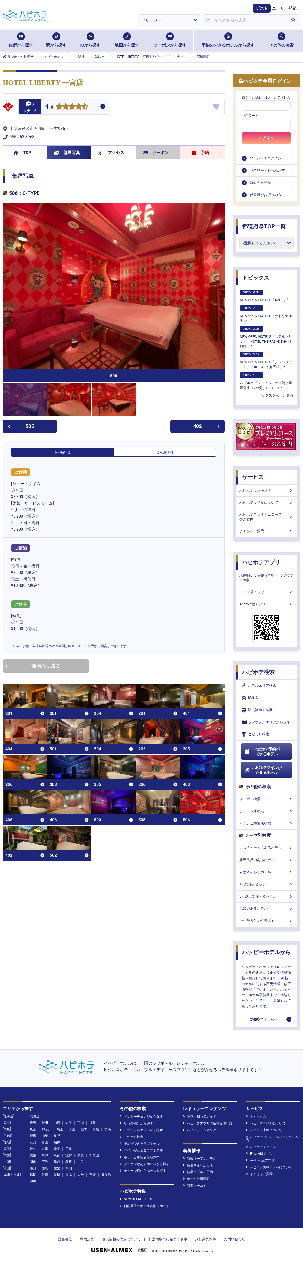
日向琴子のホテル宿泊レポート (144, 1206)
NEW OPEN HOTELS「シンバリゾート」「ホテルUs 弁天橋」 (266, 360)
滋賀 (68, 1155)
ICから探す (90, 40)
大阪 (33, 1155)
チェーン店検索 (266, 811)
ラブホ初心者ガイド (199, 1116)
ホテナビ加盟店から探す (140, 1157)
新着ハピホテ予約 (198, 1172)
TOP (22, 152)
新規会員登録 (260, 183)
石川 (33, 1142)
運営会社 (65, 1239)
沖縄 (33, 1181)
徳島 (45, 1168)
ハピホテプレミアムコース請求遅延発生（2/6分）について (266, 381)
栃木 (84, 1129)
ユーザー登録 (284, 8)
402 (206, 426)
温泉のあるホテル (266, 909)
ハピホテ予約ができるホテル (262, 752)
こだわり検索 (255, 734)
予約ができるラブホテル (140, 1144)
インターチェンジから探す (141, 1116)
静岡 (57, 1149)
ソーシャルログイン (265, 158)
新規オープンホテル (199, 1158)
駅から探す (56, 40)
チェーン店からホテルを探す (143, 1171)
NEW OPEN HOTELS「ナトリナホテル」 (266, 314)
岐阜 (45, 1149)
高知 (68, 1168)
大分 (80, 1175)
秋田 (45, 1123)
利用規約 (87, 1239)
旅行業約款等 (205, 1239)
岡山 (33, 1162)
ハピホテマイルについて (266, 502)
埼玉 (60, 1129)
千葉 (72, 1129)
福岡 (33, 1175)
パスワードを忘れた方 (267, 170)
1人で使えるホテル (266, 884)
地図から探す (127, 40)
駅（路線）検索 (257, 710)
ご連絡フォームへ (263, 1019)
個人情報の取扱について (121, 1239)
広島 (45, 1162)
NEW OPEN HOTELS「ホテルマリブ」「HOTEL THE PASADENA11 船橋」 (266, 337)
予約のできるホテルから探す (228, 40)
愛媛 (57, 1168)
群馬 (107, 1129)
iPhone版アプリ (266, 592)
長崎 (57, 1175)
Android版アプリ (266, 604)
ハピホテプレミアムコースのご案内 (266, 516)
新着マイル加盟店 (198, 1165)
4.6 (49, 107)
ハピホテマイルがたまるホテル (263, 770)
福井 (57, 1142)
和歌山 (94, 1155)
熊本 (68, 1175)
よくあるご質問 (266, 531)
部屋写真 (67, 152)
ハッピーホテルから (266, 952)
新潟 (33, 1136)
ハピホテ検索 (258, 672)
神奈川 (46, 1129)
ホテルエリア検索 (259, 686)
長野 (57, 1136)
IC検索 (250, 698)
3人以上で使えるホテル (266, 896)
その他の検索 (281, 40)
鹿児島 (106, 1175)
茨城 (96, 1129)
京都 (57, 1155)
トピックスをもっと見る (274, 395)
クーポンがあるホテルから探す (144, 1164)
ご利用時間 (165, 452)
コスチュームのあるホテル (266, 848)
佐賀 (45, 1175)
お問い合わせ (234, 1239)
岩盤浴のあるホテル (266, 872)
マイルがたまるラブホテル (141, 1150)
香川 (33, 1168)
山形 (57, 1123)
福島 (92, 1123)
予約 (200, 152)
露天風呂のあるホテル (266, 860)
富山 (45, 1142)
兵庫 (45, 1155)
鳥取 (57, 1162)
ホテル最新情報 (196, 1179)
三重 (68, 1149)
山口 (80, 1162)
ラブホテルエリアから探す (266, 722)
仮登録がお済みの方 (265, 195)
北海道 (34, 1116)
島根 (68, 1162)
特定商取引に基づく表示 (168, 1239)
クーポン (156, 152)
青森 (33, 1123)
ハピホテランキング (266, 490)
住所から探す (21, 40)
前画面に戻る (33, 666)
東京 (33, 1129)
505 (21, 426)
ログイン (266, 138)
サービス (253, 477)
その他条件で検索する (266, 921)
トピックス (255, 278)
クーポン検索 (266, 799)
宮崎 (92, 1175)
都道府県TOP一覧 (264, 226)
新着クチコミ (194, 1185)
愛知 (33, 1149)
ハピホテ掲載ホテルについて (269, 1167)
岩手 (68, 1123)
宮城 (80, 1123)
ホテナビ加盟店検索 (266, 823)
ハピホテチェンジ (261, 1147)
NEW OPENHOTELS (136, 1199)
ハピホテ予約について (264, 1130)
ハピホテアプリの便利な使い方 (207, 1123)
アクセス (111, 152)
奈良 (80, 1155)
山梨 (45, 1136)
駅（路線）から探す (136, 1123)
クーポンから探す (170, 40)
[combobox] (244, 20)
